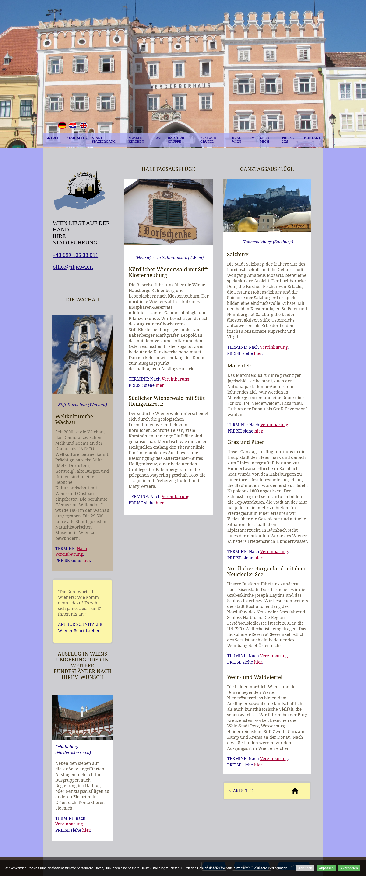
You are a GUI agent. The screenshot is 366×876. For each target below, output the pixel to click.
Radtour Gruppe (176, 139)
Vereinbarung (69, 824)
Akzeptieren (349, 868)
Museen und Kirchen (145, 139)
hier (86, 560)
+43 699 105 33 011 (75, 254)
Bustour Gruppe (208, 139)
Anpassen (326, 868)
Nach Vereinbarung (71, 551)
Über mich (264, 139)
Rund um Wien (243, 139)
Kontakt (312, 138)
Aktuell (53, 138)
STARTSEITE (241, 790)
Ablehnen (305, 868)
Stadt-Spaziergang (104, 139)
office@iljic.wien (73, 266)
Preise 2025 (288, 139)
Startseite (77, 138)
